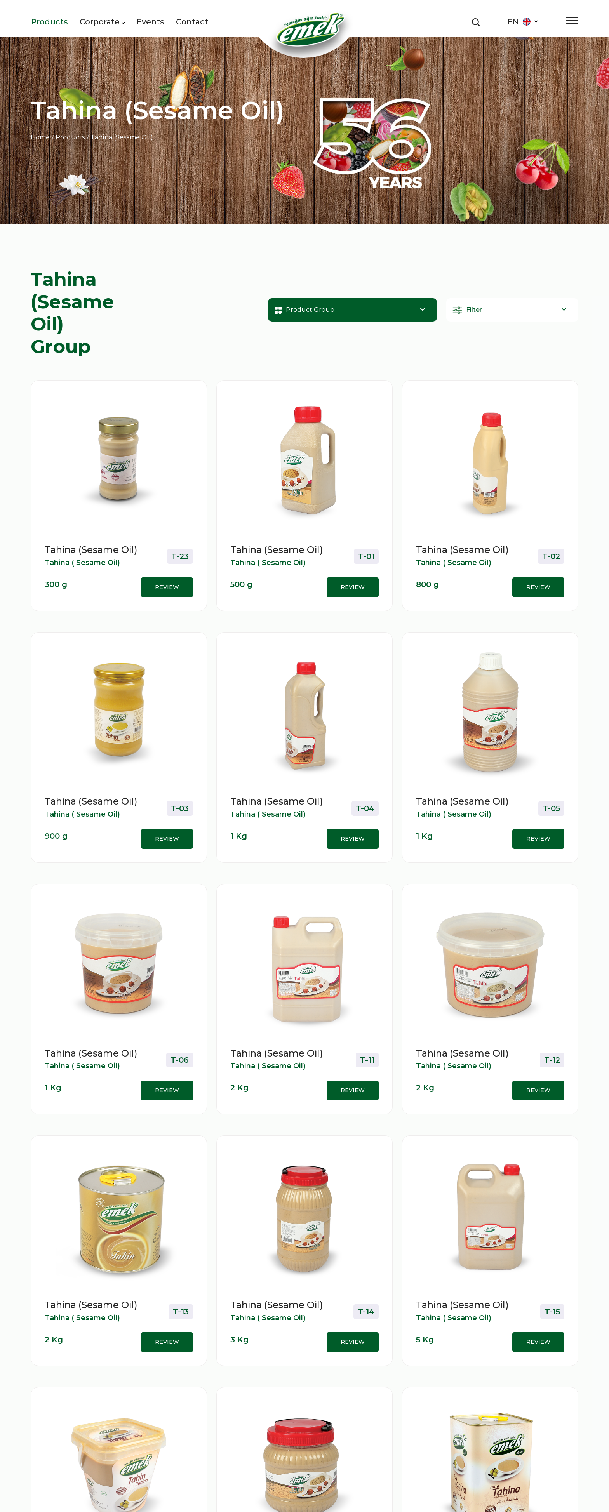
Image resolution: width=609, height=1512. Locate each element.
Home (40, 137)
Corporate (102, 21)
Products (49, 21)
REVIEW (167, 587)
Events (150, 21)
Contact (192, 21)
